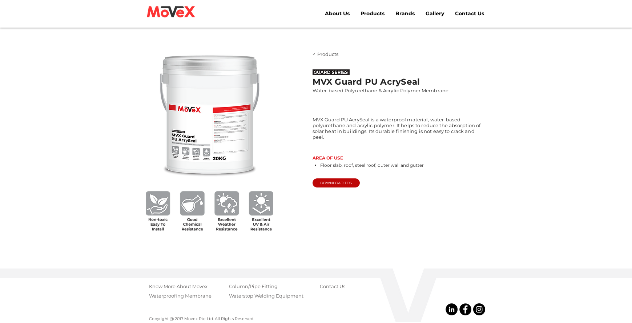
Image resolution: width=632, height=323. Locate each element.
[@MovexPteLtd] (465, 309)
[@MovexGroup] (479, 309)
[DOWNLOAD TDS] (336, 182)
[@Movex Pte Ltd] (452, 309)
